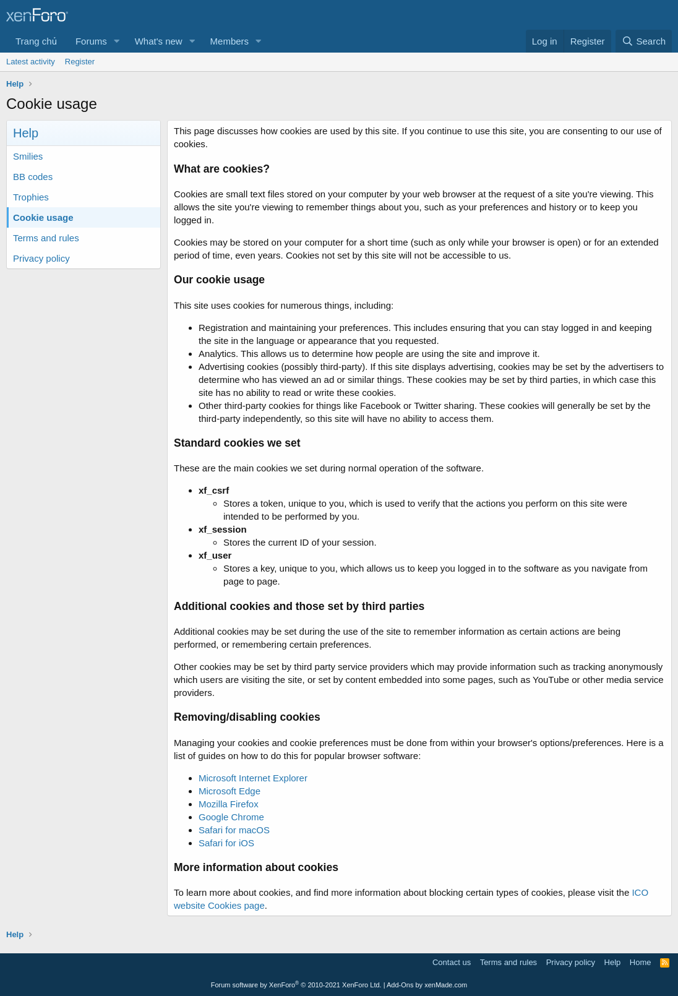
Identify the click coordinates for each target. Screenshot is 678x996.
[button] (117, 41)
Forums (91, 41)
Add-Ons (400, 985)
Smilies (28, 156)
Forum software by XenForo (296, 985)
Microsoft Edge (229, 791)
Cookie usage (43, 217)
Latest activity (30, 61)
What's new (158, 41)
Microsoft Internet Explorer (253, 778)
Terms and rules (46, 238)
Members (229, 41)
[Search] (644, 41)
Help (612, 962)
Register (80, 61)
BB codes (33, 176)
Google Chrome (231, 817)
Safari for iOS (226, 843)
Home (640, 962)
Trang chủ (36, 41)
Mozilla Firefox (229, 804)
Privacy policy (41, 258)
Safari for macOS (234, 830)
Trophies (31, 197)
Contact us (451, 962)
